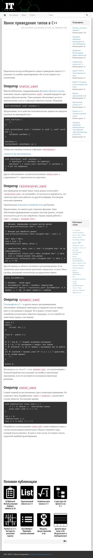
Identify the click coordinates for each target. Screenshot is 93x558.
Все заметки (13, 15)
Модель (75, 263)
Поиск (24, 15)
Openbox (83, 235)
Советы (75, 288)
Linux (78, 235)
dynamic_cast (32, 27)
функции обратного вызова (52, 91)
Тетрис (79, 288)
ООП (84, 263)
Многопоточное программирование (78, 259)
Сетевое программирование (78, 284)
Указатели (75, 290)
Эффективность (77, 292)
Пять (74, 276)
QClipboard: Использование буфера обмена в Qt (79, 53)
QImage (75, 237)
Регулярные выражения (79, 279)
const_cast (24, 27)
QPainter (82, 239)
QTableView (76, 245)
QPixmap (75, 243)
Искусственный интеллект (77, 253)
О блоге (32, 15)
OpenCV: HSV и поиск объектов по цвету (79, 73)
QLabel (80, 237)
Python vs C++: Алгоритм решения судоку (79, 113)
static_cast (51, 27)
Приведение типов (61, 27)
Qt (79, 242)
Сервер (75, 281)
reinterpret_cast (42, 27)
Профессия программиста (77, 273)
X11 (85, 248)
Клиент (75, 256)
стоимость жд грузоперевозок (17, 154)
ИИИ (76, 250)
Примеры (81, 265)
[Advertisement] (35, 49)
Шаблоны (81, 290)
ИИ (73, 250)
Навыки (80, 263)
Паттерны (75, 265)
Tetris (81, 248)
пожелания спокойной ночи (30, 205)
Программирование (78, 268)
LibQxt (74, 235)
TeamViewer (76, 248)
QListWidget (76, 239)
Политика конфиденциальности (40, 554)
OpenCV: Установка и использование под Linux (80, 84)
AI (73, 230)
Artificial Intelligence (78, 232)
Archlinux (77, 230)
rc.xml (81, 245)
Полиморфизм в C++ (13, 304)
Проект (75, 270)
